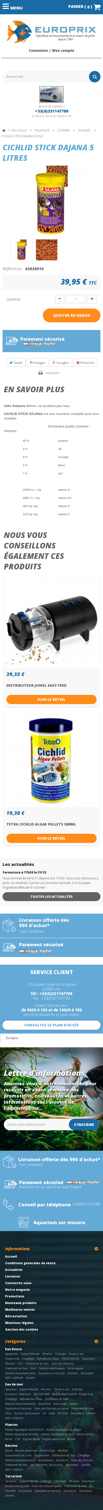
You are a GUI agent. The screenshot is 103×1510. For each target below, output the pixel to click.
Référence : (13, 268)
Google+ (61, 362)
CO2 (20, 1363)
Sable (51, 1413)
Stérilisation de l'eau (37, 1363)
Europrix (12, 1038)
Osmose (10, 1363)
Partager (37, 362)
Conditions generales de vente (30, 1263)
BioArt (8, 1439)
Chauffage (28, 1358)
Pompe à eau (76, 1354)
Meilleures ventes (20, 1309)
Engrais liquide (31, 1439)
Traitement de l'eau (16, 1368)
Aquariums (11, 1354)
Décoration (87, 1373)
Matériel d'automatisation (20, 1373)
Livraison (12, 1276)
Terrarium (13, 1476)
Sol (32, 1465)
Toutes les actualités (51, 896)
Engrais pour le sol (54, 1439)
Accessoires (56, 1465)
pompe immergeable (17, 1486)
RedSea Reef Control (64, 1394)
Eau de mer (14, 1384)
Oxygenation (41, 1455)
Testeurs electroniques (52, 1368)
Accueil (11, 1256)
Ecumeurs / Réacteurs (18, 1394)
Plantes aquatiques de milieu (22, 1434)
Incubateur (69, 1491)
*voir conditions (31, 931)
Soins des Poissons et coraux (51, 1408)
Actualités (14, 1270)
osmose (74, 1404)
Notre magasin (17, 1289)
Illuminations (45, 1460)
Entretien (72, 1373)
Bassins (11, 1445)
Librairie (30, 1378)
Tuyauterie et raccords (51, 1373)
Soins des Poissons (62, 1363)
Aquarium (11, 1389)
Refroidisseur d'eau (48, 1358)
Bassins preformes (26, 1450)
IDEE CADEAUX (14, 1378)
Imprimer (53, 373)
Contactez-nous (18, 1283)
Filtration (47, 1354)
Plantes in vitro (85, 1434)
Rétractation (16, 1316)
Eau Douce (13, 1349)
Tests (33, 1368)
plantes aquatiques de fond (57, 1434)
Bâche (8, 1450)
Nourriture (88, 1358)
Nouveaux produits (21, 1303)
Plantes (11, 1424)
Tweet (15, 362)
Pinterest (85, 362)
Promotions (14, 1296)
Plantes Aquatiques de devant (63, 1429)
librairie (71, 1439)
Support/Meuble (30, 1354)
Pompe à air (12, 1358)
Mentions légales (19, 1323)
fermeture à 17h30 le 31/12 (24, 872)
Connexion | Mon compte (51, 50)
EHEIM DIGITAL (70, 1358)
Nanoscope (60, 1404)
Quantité (13, 299)
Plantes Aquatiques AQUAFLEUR (24, 1429)
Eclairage (60, 1354)
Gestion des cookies (21, 1329)
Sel (44, 1413)
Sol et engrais (76, 1368)
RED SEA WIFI (42, 1394)
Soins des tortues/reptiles (47, 1486)
